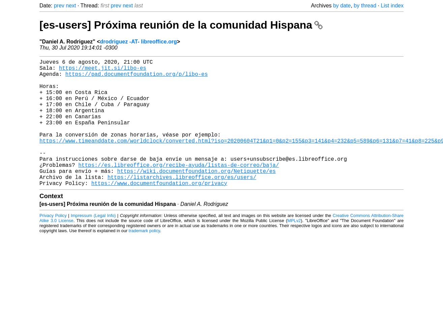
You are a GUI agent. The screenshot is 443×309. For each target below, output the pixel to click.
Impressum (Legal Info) (93, 243)
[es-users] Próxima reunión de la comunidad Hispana (181, 25)
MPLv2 (294, 248)
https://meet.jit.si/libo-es (102, 70)
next (71, 5)
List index (392, 5)
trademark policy (144, 258)
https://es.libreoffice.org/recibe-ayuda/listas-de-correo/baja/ (178, 189)
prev (59, 5)
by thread (365, 5)
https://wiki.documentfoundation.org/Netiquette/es (196, 196)
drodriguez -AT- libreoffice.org (138, 41)
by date (342, 5)
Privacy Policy (53, 243)
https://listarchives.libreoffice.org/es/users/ (182, 204)
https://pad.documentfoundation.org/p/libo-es (136, 78)
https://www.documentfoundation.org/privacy (159, 211)
